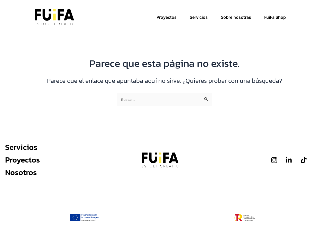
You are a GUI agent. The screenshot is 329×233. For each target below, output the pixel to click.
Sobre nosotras (236, 17)
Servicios (199, 17)
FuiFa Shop (275, 17)
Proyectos (167, 17)
